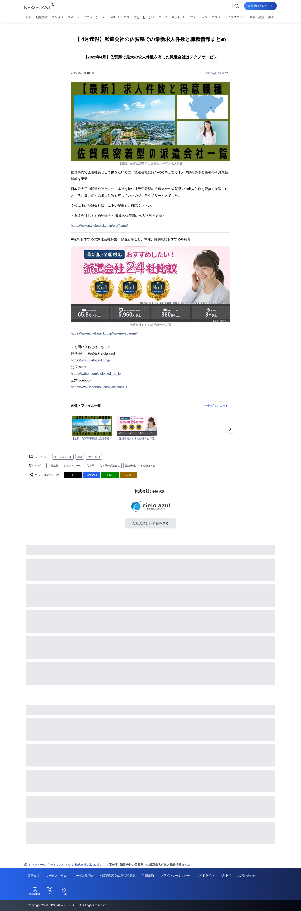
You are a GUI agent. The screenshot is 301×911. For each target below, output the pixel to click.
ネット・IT (178, 17)
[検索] (236, 6)
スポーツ (74, 17)
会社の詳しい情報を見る (150, 523)
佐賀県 (90, 465)
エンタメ (58, 17)
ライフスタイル (235, 17)
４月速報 (53, 465)
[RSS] (64, 891)
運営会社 (33, 875)
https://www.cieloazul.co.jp (90, 360)
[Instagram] (35, 891)
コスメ (216, 17)
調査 (271, 17)
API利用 (226, 875)
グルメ (162, 17)
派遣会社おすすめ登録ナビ (140, 465)
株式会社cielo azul (218, 73)
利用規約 (148, 875)
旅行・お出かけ (144, 17)
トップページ (35, 864)
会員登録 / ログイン (260, 6)
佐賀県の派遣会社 (110, 465)
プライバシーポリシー (175, 875)
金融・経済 (257, 17)
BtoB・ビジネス (118, 17)
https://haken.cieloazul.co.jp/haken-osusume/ (104, 333)
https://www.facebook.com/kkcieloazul (99, 387)
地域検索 (42, 17)
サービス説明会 (83, 875)
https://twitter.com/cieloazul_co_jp (96, 373)
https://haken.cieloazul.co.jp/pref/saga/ (99, 225)
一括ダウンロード (216, 405)
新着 (29, 17)
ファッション (199, 17)
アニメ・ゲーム (94, 17)
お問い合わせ (247, 875)
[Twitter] (49, 891)
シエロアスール (72, 465)
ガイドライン (205, 875)
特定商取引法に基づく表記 (117, 875)
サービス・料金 (56, 875)
